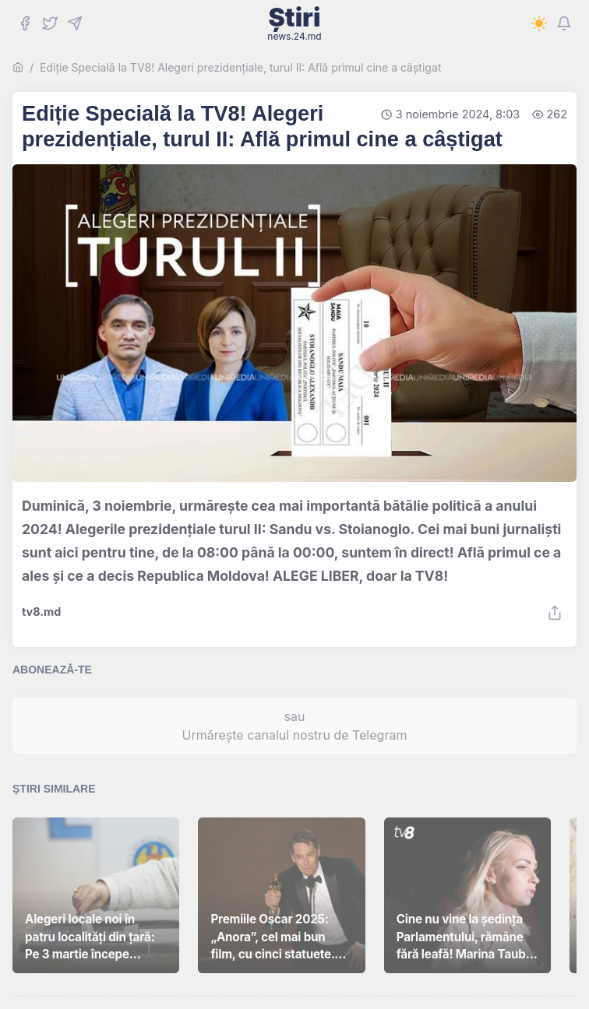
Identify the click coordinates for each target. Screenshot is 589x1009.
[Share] (554, 612)
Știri (294, 23)
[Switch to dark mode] (539, 23)
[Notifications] (564, 23)
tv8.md (41, 611)
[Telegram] (74, 23)
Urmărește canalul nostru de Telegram (294, 735)
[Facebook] (24, 23)
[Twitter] (49, 23)
